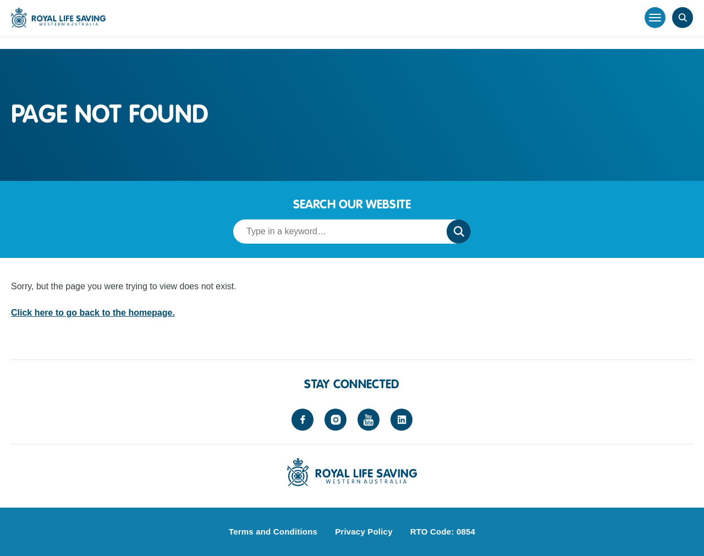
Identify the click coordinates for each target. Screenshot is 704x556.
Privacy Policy (364, 531)
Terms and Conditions (273, 531)
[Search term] (336, 231)
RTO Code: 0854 (442, 531)
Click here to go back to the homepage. (93, 312)
